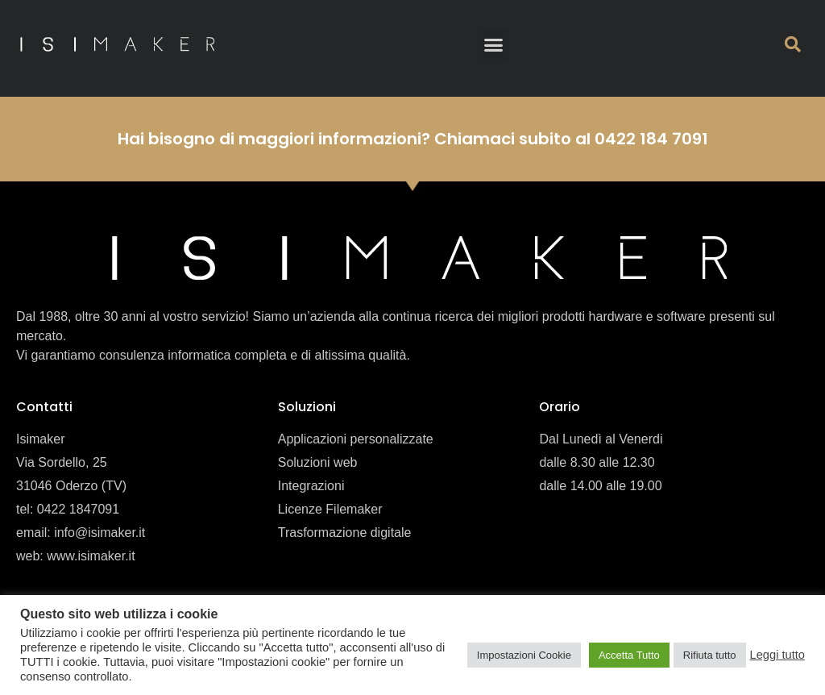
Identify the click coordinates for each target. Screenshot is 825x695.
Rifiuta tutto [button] (709, 655)
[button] (494, 44)
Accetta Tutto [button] (629, 655)
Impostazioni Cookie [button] (524, 655)
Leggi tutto (777, 654)
